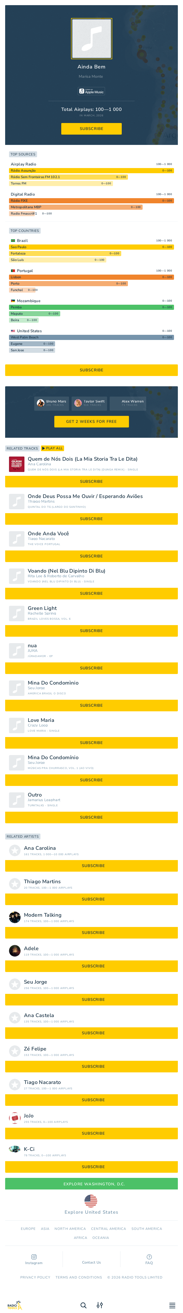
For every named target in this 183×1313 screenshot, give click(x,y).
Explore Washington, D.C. (91, 1184)
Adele (31, 948)
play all (52, 448)
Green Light (42, 608)
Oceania (100, 1238)
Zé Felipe (35, 1049)
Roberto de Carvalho (65, 576)
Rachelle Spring (42, 613)
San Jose (17, 350)
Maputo (17, 313)
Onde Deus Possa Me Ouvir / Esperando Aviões (85, 496)
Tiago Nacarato (41, 538)
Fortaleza (18, 253)
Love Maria (41, 720)
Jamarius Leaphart (44, 800)
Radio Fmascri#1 (24, 213)
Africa (80, 1238)
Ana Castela (39, 1015)
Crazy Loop (38, 725)
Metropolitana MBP (26, 207)
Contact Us (91, 1260)
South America (147, 1229)
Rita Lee (35, 576)
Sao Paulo (18, 247)
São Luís (17, 260)
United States (29, 331)
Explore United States (91, 1205)
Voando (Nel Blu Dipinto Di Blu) (67, 571)
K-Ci (29, 1149)
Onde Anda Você (48, 533)
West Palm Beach (24, 337)
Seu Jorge (36, 688)
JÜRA (33, 650)
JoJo (29, 1115)
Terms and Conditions (79, 1277)
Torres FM (18, 183)
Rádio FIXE (19, 200)
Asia (45, 1229)
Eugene (17, 344)
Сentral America (108, 1229)
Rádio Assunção (23, 170)
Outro (35, 795)
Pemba (16, 307)
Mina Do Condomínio (53, 757)
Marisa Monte (91, 76)
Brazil (22, 240)
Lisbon (16, 277)
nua (32, 645)
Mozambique (28, 300)
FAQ (149, 1259)
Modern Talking (43, 915)
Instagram (34, 1259)
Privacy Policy (35, 1277)
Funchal (17, 290)
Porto (15, 283)
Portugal (25, 270)
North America (70, 1229)
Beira (15, 320)
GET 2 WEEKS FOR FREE (91, 421)
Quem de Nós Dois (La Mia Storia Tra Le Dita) (83, 459)
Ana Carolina (39, 464)
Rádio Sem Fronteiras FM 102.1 (35, 177)
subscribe (92, 128)
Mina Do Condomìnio (53, 683)
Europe (28, 1229)
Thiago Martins (41, 501)
